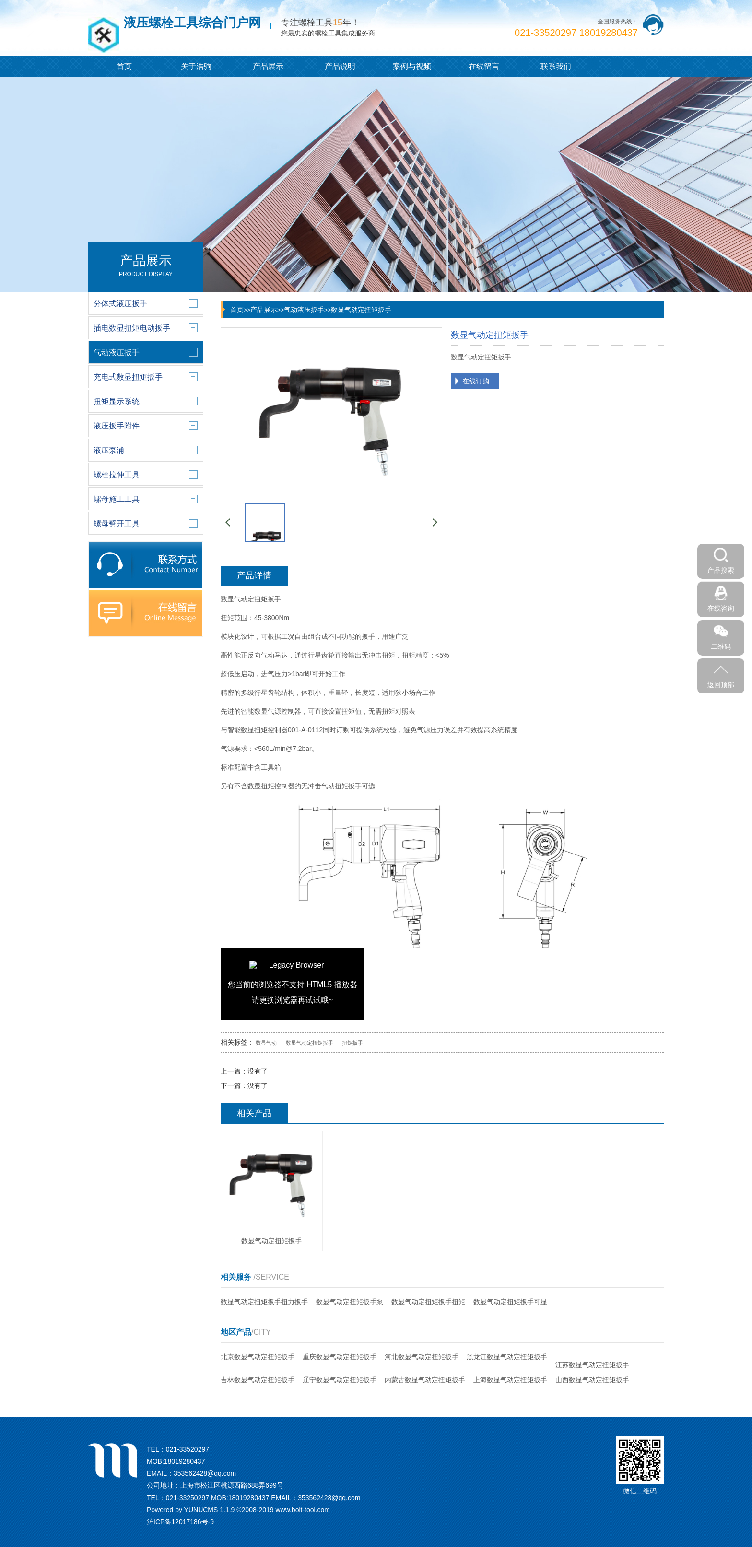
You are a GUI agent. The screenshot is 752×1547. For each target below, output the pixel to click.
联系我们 (555, 66)
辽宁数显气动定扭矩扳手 (339, 1380)
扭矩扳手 (352, 1043)
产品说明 (340, 66)
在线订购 (475, 381)
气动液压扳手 (304, 309)
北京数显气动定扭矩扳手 (257, 1357)
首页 (124, 66)
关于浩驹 (196, 66)
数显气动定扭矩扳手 (361, 309)
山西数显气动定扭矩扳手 (592, 1380)
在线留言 (484, 66)
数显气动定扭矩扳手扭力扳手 (264, 1301)
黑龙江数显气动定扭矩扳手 (507, 1357)
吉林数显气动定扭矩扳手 (257, 1380)
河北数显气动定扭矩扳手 (421, 1357)
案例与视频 (412, 66)
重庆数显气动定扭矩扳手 (339, 1357)
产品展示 (268, 66)
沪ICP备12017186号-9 (180, 1521)
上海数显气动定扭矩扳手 (510, 1380)
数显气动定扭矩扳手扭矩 (428, 1301)
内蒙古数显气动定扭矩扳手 (425, 1380)
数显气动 (266, 1043)
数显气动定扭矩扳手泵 (349, 1301)
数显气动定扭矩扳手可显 (510, 1301)
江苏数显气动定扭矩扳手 (592, 1365)
